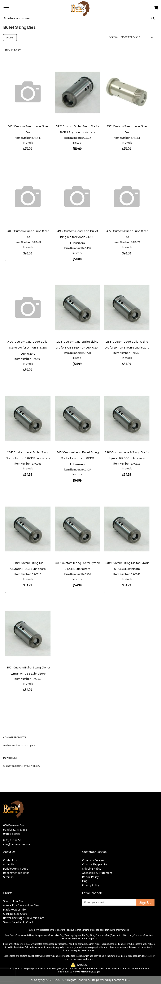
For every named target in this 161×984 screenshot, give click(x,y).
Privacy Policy (91, 885)
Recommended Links (16, 873)
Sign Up (145, 902)
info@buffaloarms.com (17, 844)
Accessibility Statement (97, 873)
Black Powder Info (14, 909)
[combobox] (77, 18)
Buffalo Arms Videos (15, 868)
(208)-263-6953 (12, 840)
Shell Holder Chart (14, 901)
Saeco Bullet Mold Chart (18, 922)
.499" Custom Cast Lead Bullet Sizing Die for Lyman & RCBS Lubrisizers (28, 347)
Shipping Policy (91, 868)
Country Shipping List (95, 864)
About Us (8, 864)
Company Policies (93, 860)
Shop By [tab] (9, 37)
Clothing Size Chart (15, 914)
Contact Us (10, 860)
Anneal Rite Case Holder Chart (21, 905)
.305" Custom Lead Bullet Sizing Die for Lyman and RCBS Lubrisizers (77, 458)
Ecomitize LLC (120, 980)
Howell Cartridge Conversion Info (23, 918)
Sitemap (8, 877)
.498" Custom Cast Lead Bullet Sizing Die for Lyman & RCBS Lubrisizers (77, 237)
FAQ (84, 881)
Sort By (113, 37)
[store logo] (80, 9)
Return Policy (90, 877)
